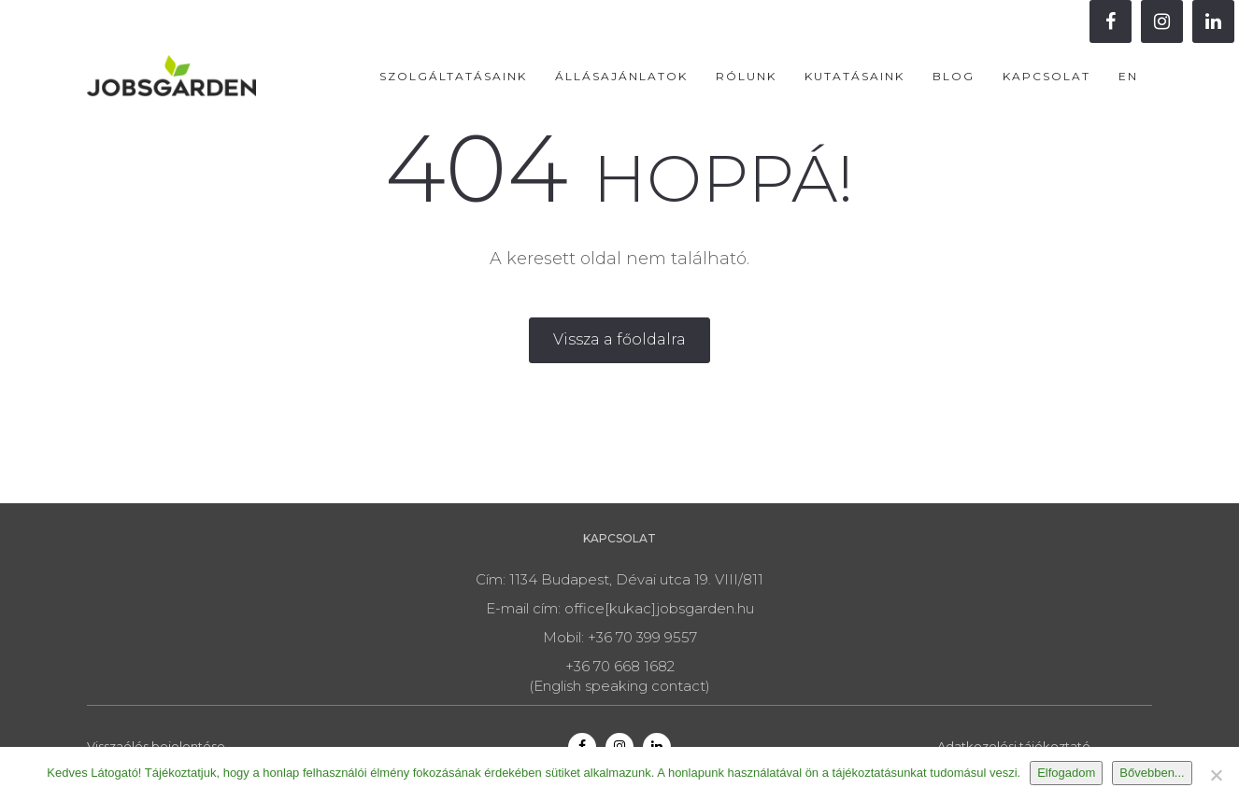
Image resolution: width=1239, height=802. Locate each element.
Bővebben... (1151, 773)
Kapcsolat (1046, 76)
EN (1128, 76)
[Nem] (1215, 775)
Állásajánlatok (621, 76)
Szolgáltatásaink (453, 76)
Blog (954, 76)
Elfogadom (1066, 773)
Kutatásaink (854, 76)
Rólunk (746, 76)
